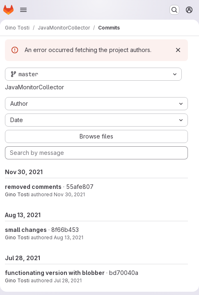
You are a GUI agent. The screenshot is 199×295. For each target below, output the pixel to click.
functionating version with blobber (55, 272)
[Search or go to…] (174, 10)
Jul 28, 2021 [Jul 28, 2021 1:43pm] (68, 280)
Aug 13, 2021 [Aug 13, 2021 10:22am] (68, 237)
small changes (26, 229)
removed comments (33, 186)
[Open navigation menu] (23, 9)
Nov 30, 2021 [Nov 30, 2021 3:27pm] (69, 194)
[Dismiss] (178, 50)
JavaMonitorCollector (34, 87)
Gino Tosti (17, 194)
